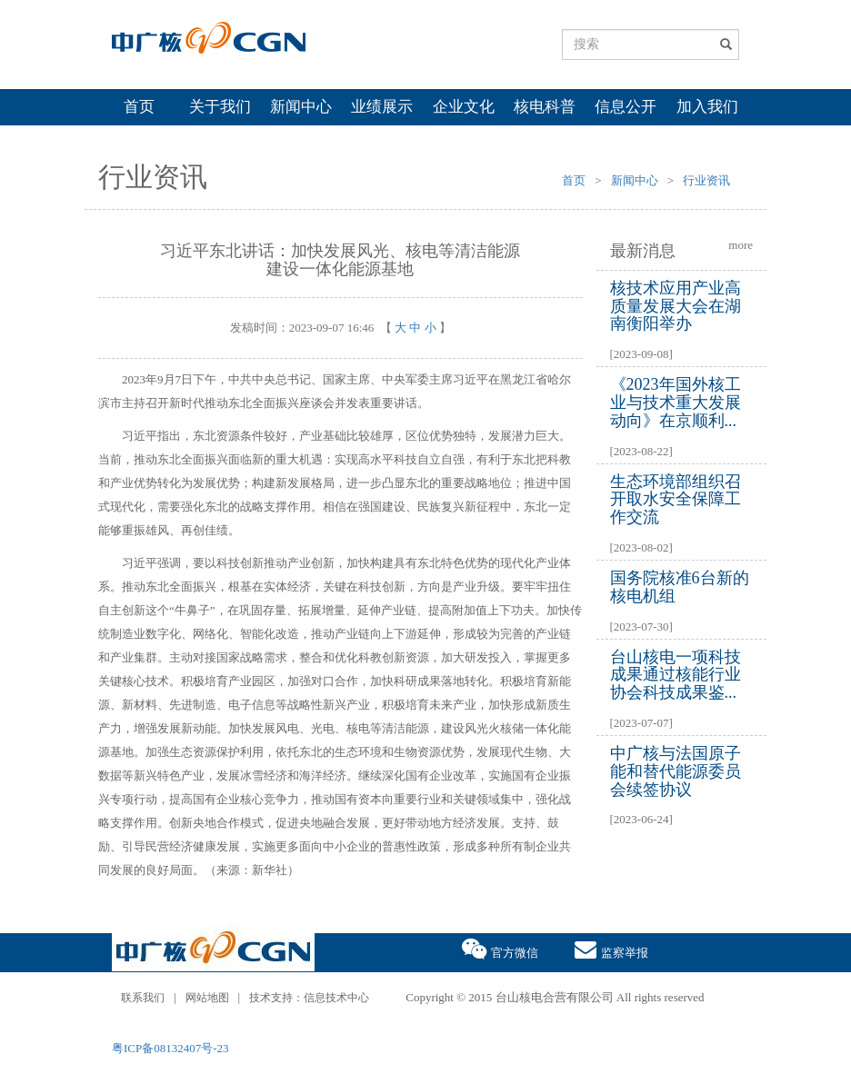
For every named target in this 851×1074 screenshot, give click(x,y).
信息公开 (625, 106)
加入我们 (707, 106)
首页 (139, 106)
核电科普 (545, 106)
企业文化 (464, 106)
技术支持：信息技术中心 (309, 997)
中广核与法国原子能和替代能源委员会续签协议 (675, 771)
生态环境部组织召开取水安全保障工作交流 (675, 499)
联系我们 (143, 997)
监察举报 (611, 948)
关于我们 (220, 106)
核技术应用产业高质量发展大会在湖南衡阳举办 (675, 306)
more (740, 245)
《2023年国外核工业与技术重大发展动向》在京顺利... (675, 402)
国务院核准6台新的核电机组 (679, 587)
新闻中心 (301, 106)
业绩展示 (382, 106)
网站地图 (207, 997)
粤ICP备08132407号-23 (170, 1048)
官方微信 (500, 948)
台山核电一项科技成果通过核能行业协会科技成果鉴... (675, 675)
